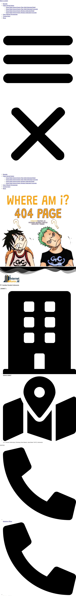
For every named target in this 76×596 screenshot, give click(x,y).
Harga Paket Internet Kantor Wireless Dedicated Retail (20, 11)
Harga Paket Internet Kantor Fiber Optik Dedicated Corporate (22, 9)
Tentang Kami (6, 16)
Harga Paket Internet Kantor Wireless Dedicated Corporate (21, 12)
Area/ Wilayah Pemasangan (10, 14)
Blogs (4, 18)
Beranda (5, 4)
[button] (38, 96)
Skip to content (4, 1)
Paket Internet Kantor (8, 5)
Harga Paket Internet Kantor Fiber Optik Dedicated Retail (20, 7)
